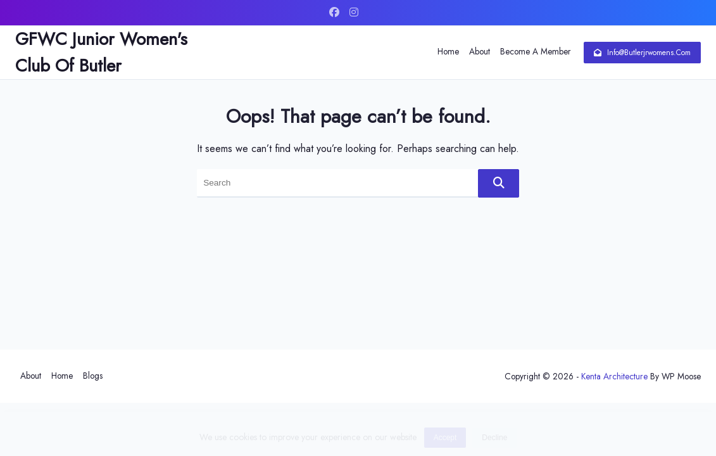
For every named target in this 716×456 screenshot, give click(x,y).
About (479, 51)
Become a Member (535, 51)
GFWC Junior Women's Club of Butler (101, 52)
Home (448, 51)
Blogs (93, 375)
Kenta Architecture (614, 376)
